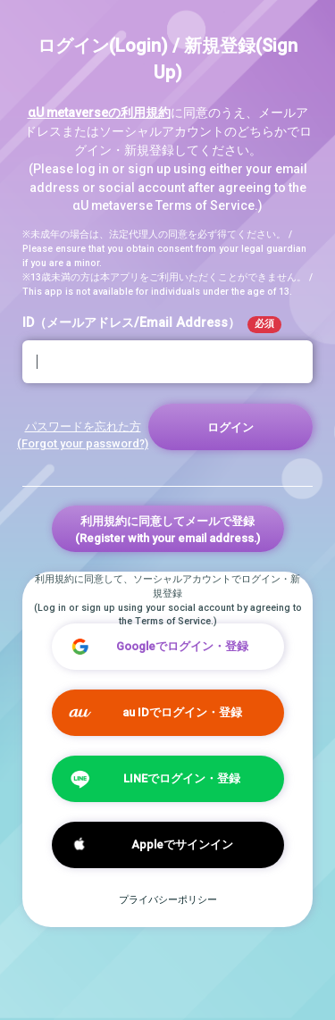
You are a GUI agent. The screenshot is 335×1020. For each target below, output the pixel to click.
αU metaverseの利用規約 (99, 112)
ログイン (230, 427)
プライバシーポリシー (168, 900)
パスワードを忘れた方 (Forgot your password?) (82, 435)
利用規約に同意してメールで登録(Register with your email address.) (167, 529)
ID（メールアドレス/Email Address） (151, 324)
